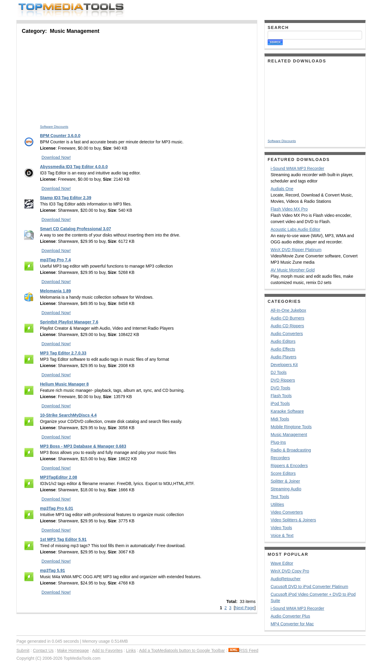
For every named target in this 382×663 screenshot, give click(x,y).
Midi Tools (280, 419)
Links (131, 650)
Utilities (277, 504)
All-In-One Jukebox (288, 310)
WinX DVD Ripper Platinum (296, 249)
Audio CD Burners (287, 318)
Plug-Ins (278, 442)
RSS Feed (243, 650)
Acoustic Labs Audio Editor (296, 229)
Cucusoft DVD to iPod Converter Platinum (309, 586)
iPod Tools (280, 403)
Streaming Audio (286, 488)
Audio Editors (283, 341)
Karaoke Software (287, 411)
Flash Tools (281, 395)
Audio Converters (287, 333)
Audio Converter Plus (290, 616)
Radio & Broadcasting (291, 450)
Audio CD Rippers (287, 325)
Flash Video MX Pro (289, 209)
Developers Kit (284, 364)
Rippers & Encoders (289, 465)
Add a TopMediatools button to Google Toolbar (182, 650)
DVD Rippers (283, 380)
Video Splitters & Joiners (293, 520)
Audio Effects (283, 349)
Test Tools (280, 496)
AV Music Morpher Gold (293, 270)
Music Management (289, 434)
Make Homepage (73, 650)
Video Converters (287, 512)
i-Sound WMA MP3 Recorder (297, 168)
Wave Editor (282, 563)
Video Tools (281, 527)
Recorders (280, 457)
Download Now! (56, 157)
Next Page (244, 607)
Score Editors (283, 473)
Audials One (282, 188)
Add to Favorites (107, 650)
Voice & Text (282, 535)
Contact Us (43, 650)
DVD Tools (280, 388)
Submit (23, 650)
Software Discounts (54, 126)
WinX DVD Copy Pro (290, 571)
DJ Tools (278, 372)
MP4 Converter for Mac (292, 623)
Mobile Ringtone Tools (291, 426)
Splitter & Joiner (285, 481)
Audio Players (283, 356)
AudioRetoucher (286, 578)
